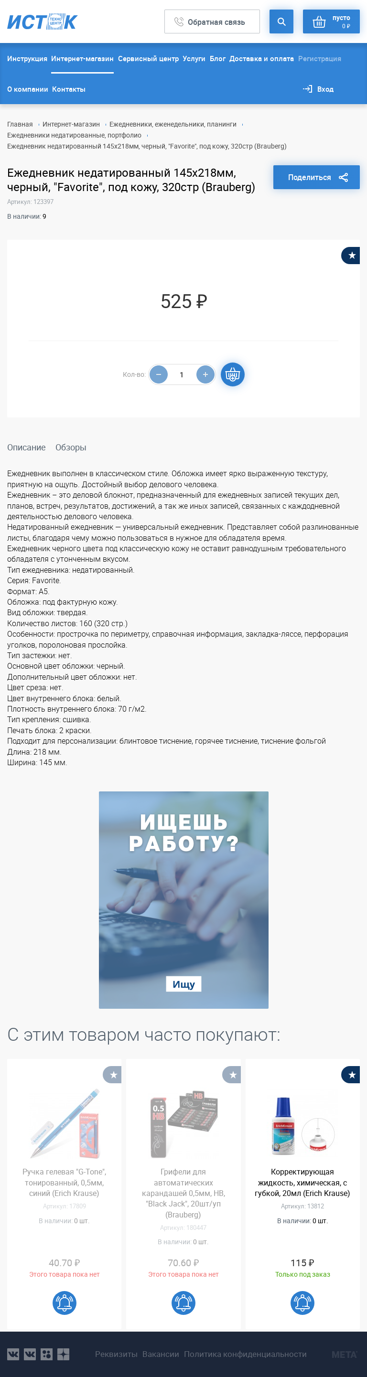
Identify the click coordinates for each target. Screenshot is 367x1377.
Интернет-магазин (82, 58)
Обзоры (70, 447)
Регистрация (319, 58)
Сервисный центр (148, 58)
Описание (26, 447)
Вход (325, 89)
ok (47, 1354)
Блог (218, 58)
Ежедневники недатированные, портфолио (74, 134)
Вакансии (160, 1354)
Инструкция (27, 58)
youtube (63, 1354)
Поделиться (309, 177)
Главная (20, 123)
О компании (27, 89)
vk (13, 1354)
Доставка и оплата (261, 58)
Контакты (69, 89)
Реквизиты (116, 1354)
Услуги (194, 58)
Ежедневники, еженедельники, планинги (173, 123)
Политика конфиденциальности (245, 1354)
